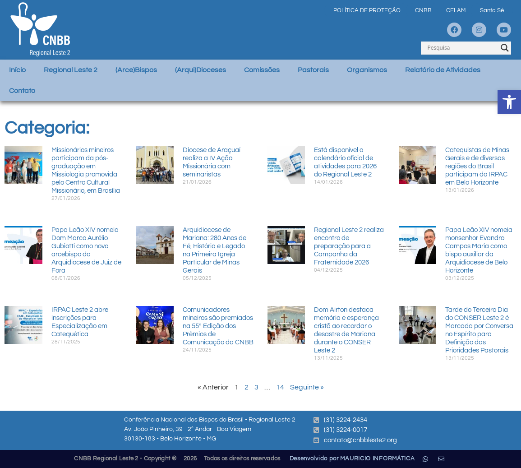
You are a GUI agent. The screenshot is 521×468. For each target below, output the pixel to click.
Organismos (367, 70)
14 (280, 387)
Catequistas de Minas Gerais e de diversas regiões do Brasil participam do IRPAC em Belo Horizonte (477, 166)
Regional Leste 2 (70, 70)
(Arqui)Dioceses (200, 70)
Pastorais (313, 70)
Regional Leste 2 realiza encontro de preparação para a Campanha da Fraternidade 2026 (349, 246)
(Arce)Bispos (136, 70)
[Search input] (462, 48)
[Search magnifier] (504, 48)
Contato (22, 90)
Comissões (262, 70)
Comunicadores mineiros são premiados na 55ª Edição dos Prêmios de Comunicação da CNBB (218, 326)
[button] (509, 102)
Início (17, 70)
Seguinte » (307, 387)
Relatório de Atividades (442, 70)
